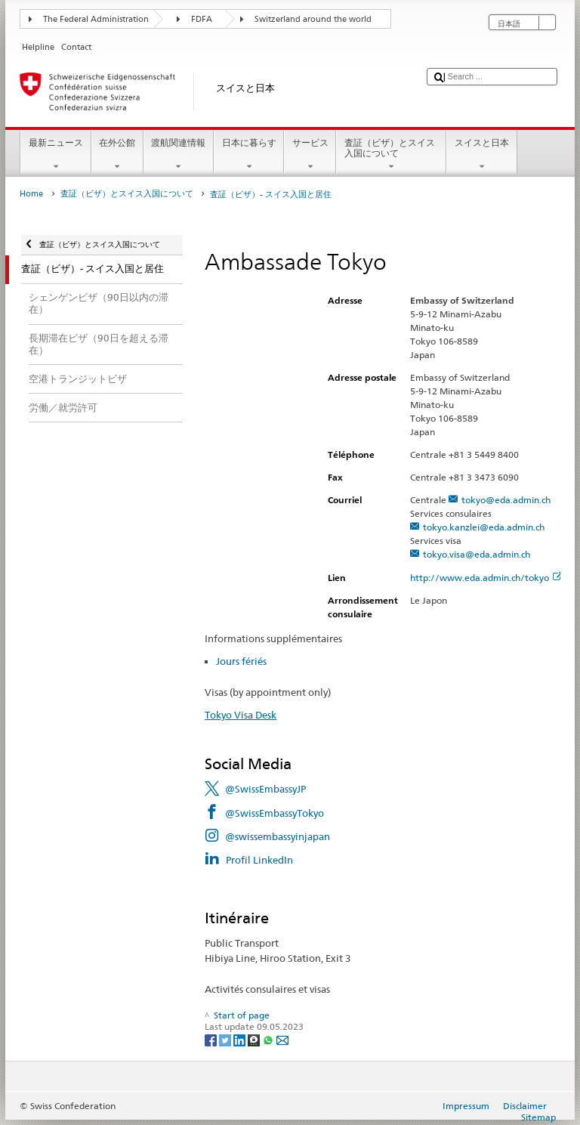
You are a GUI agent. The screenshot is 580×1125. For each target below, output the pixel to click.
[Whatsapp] (269, 1039)
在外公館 (117, 155)
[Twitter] (226, 1039)
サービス (310, 155)
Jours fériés (241, 661)
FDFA (201, 19)
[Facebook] (212, 1039)
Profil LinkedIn (259, 860)
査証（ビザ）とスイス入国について (391, 155)
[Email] (282, 1039)
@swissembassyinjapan (277, 836)
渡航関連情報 (178, 155)
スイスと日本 (481, 155)
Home (31, 194)
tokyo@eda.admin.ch (506, 500)
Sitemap (538, 1117)
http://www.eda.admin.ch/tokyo (486, 578)
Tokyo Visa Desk (240, 715)
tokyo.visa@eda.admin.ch (476, 554)
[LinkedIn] (240, 1039)
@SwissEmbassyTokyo (274, 813)
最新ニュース (55, 155)
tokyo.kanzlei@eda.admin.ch (484, 527)
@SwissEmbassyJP (265, 789)
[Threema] (255, 1039)
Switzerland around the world (313, 19)
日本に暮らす (248, 155)
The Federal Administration (96, 19)
